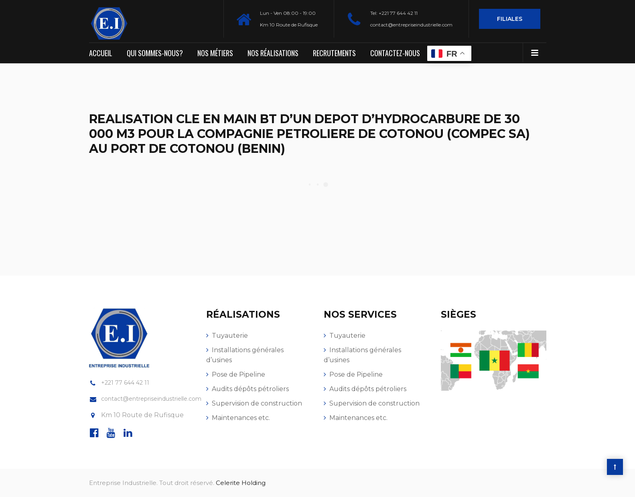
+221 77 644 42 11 (125, 382)
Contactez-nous (395, 53)
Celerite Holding (241, 483)
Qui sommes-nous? (155, 53)
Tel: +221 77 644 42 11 (394, 13)
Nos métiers (215, 53)
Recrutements (334, 53)
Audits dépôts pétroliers (250, 389)
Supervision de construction (257, 403)
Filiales (509, 18)
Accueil (100, 53)
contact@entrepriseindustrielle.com (411, 25)
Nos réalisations (273, 53)
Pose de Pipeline (238, 374)
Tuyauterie (230, 335)
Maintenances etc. (241, 418)
